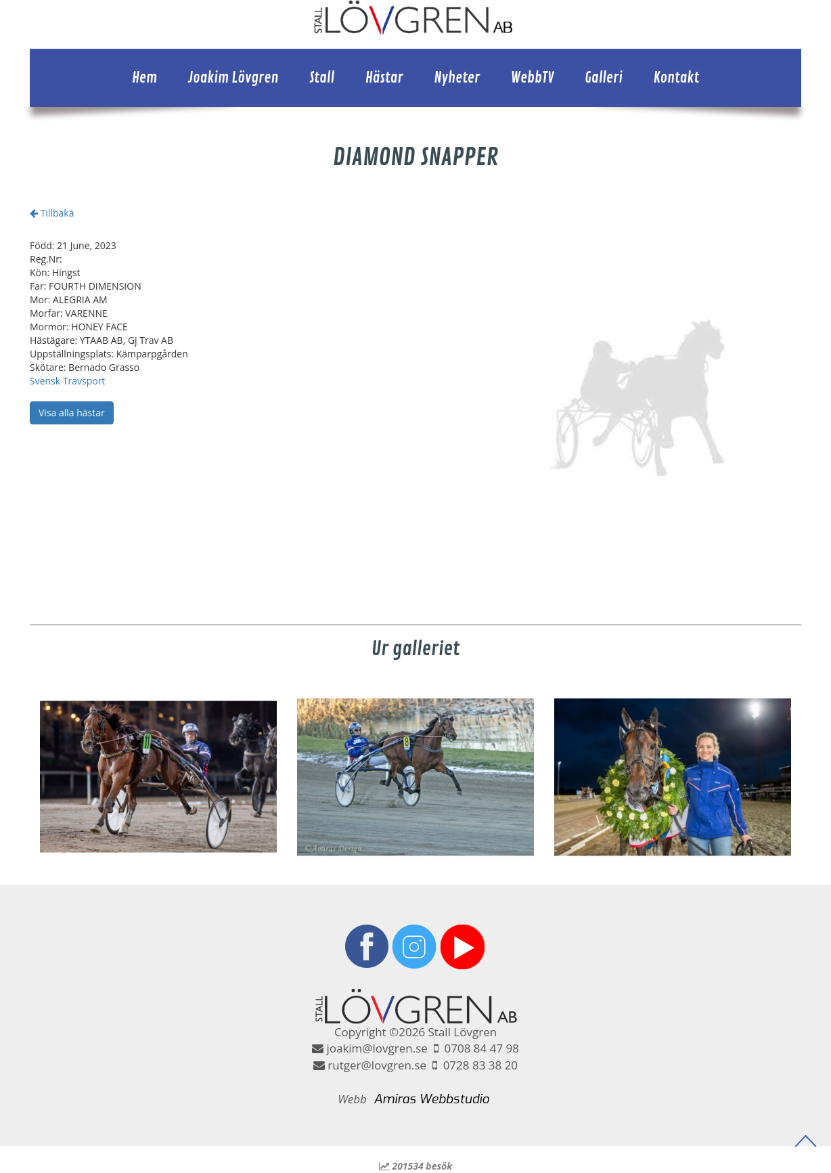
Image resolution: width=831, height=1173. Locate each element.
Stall (321, 78)
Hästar (384, 78)
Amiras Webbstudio (431, 1098)
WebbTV (532, 78)
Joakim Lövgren (233, 78)
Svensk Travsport (67, 380)
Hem (144, 78)
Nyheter (457, 78)
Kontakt (676, 78)
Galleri (604, 78)
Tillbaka (52, 212)
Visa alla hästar (72, 412)
